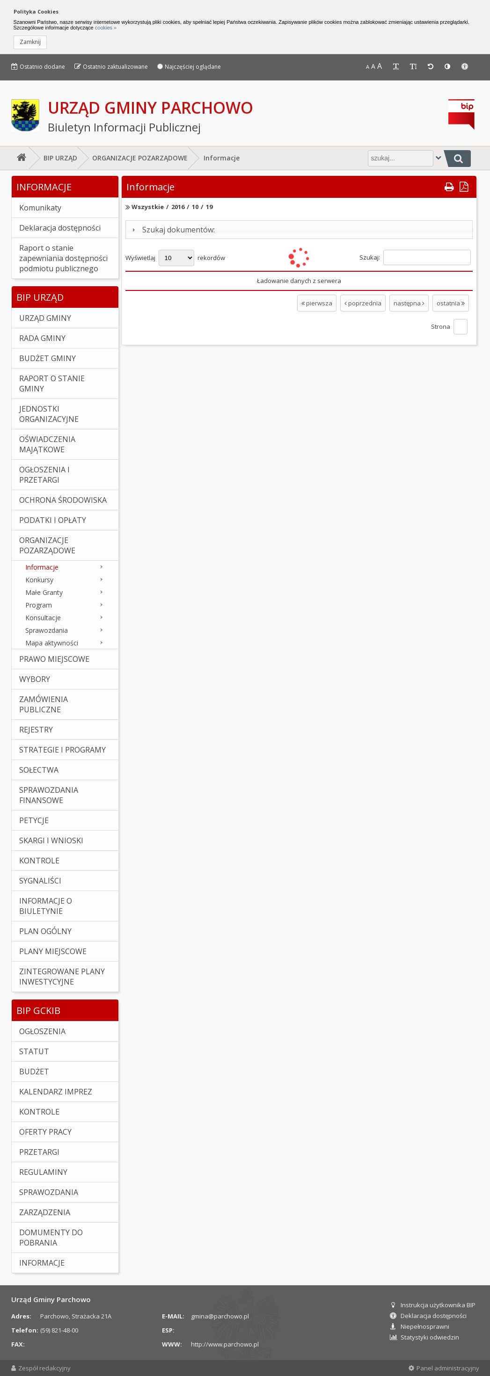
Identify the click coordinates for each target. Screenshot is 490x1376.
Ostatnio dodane (38, 67)
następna (409, 303)
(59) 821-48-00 (59, 1330)
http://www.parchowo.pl (225, 1344)
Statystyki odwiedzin (424, 1337)
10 (195, 207)
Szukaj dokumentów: (178, 230)
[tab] (299, 229)
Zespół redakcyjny (41, 1368)
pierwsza (316, 303)
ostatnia (451, 303)
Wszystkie (148, 207)
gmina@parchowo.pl (220, 1316)
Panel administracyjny (444, 1368)
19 (209, 207)
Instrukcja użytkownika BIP (432, 1305)
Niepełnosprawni (419, 1326)
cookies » (105, 27)
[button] (30, 42)
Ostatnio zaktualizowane (111, 67)
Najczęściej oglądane (189, 67)
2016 (177, 207)
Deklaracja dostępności (428, 1315)
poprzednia (362, 303)
